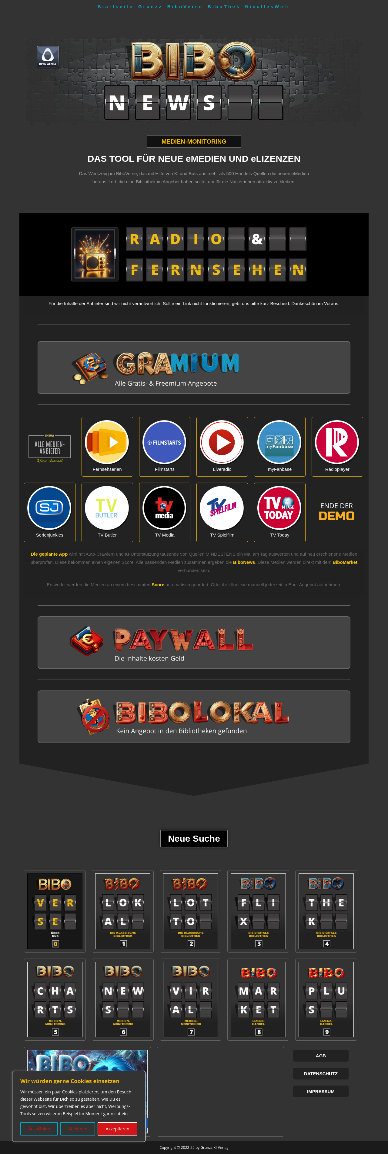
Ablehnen (78, 1129)
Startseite (116, 6)
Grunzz (150, 6)
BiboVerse (185, 6)
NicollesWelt (267, 6)
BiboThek (224, 6)
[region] (79, 1106)
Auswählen (39, 1129)
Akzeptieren (117, 1129)
